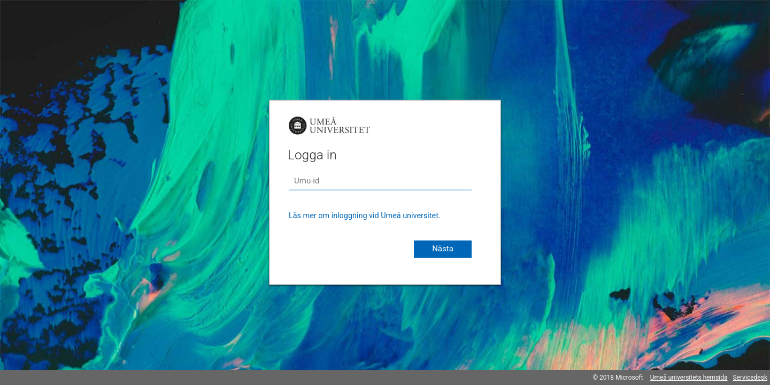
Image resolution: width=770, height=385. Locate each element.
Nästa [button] (442, 248)
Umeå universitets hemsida (689, 377)
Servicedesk (750, 377)
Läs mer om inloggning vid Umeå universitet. (365, 215)
